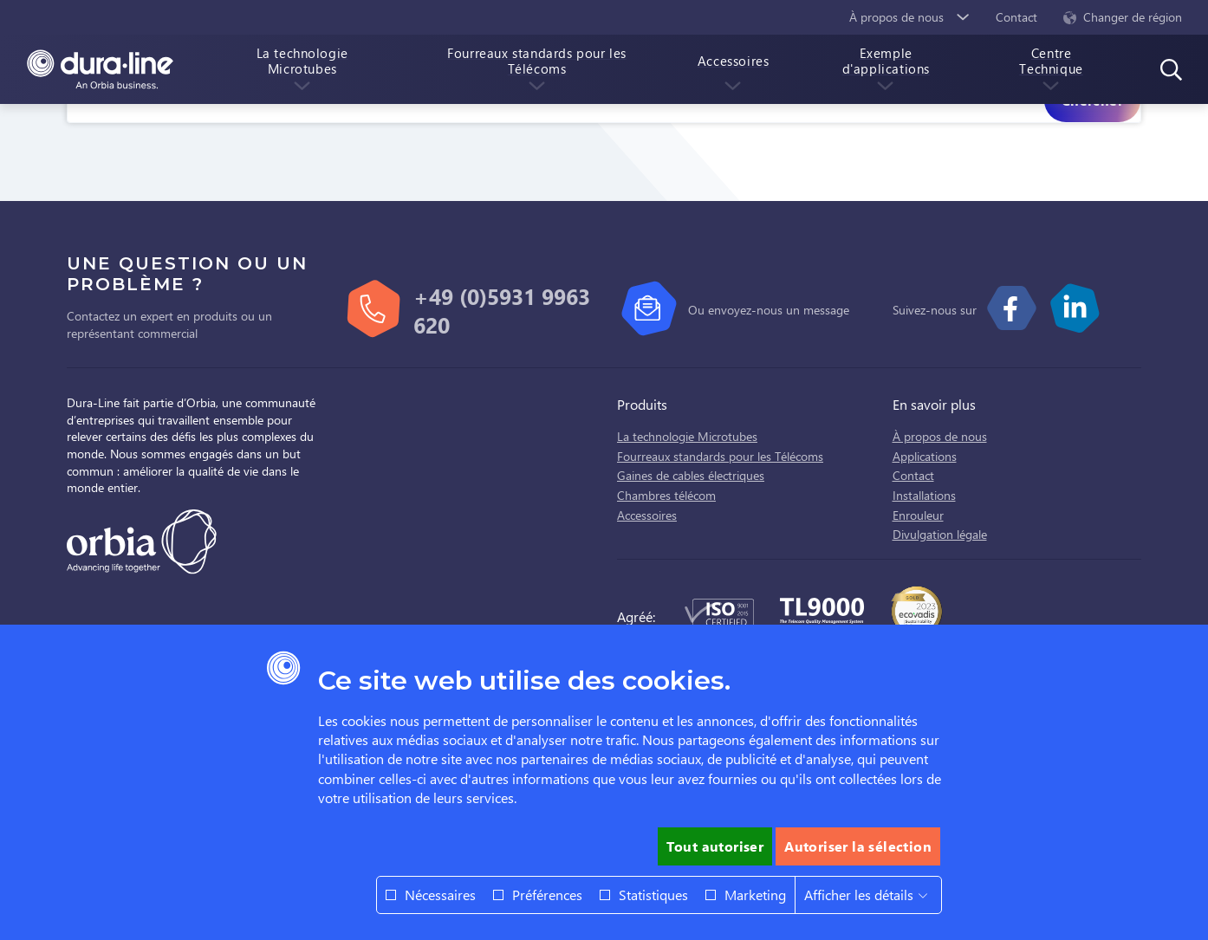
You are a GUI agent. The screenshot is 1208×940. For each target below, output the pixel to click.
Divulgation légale (940, 534)
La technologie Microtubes (687, 436)
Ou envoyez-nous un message (768, 309)
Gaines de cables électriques (690, 475)
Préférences (547, 894)
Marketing (755, 894)
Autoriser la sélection (858, 846)
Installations (924, 495)
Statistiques (653, 894)
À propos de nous (940, 436)
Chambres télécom (666, 495)
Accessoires (647, 515)
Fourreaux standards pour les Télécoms (720, 456)
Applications (925, 456)
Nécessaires (440, 894)
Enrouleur (918, 515)
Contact (913, 475)
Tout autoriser (715, 846)
